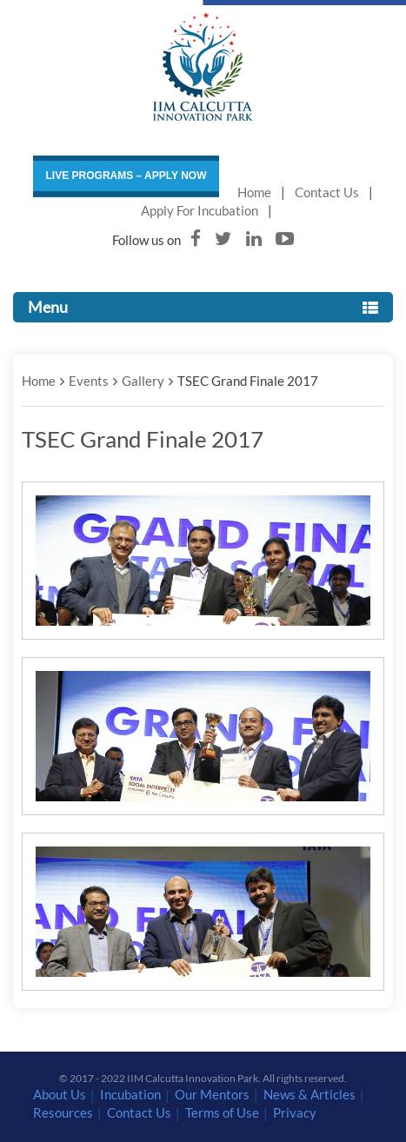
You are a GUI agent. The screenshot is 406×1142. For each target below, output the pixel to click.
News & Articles (309, 1094)
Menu (202, 306)
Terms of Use (222, 1112)
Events (89, 380)
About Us (59, 1094)
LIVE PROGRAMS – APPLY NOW (126, 175)
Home (254, 192)
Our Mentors (212, 1094)
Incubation (130, 1094)
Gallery (143, 380)
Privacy (294, 1112)
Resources (63, 1112)
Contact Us (327, 192)
